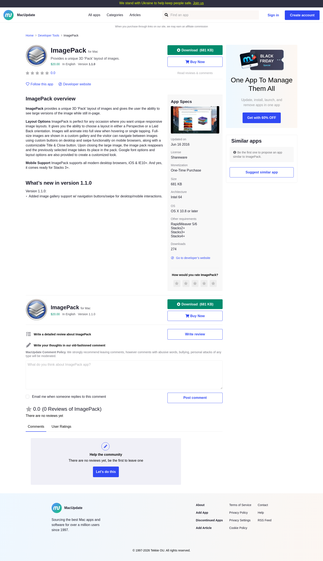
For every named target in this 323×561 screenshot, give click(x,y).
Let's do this (106, 472)
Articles (134, 15)
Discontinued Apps (209, 520)
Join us (198, 3)
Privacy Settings (239, 520)
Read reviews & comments (195, 73)
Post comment (195, 397)
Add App (202, 513)
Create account (302, 15)
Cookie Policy (238, 528)
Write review (195, 334)
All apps (94, 15)
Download (195, 50)
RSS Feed (264, 520)
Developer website (74, 84)
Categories (115, 15)
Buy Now (195, 61)
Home (30, 35)
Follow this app (39, 84)
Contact (263, 505)
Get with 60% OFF (261, 117)
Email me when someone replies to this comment (69, 396)
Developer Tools (48, 35)
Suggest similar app (262, 172)
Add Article (204, 528)
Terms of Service (240, 505)
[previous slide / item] (174, 119)
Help (261, 513)
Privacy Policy (238, 513)
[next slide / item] (216, 119)
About (200, 505)
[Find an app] (166, 15)
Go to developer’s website (190, 258)
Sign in (273, 15)
